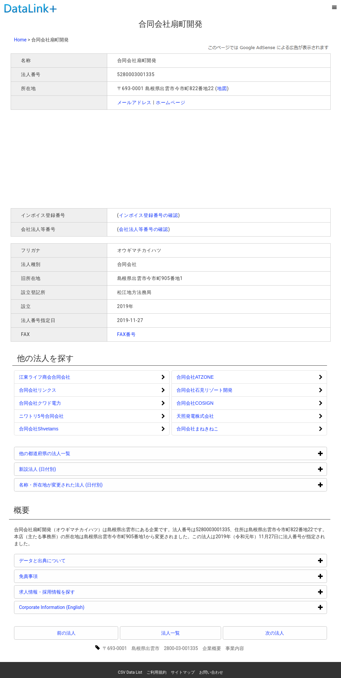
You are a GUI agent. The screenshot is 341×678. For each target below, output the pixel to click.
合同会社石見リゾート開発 (204, 390)
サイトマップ (183, 672)
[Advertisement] (107, 158)
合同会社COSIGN (194, 403)
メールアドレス (134, 102)
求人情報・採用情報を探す (72, 592)
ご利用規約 (157, 672)
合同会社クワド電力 (40, 403)
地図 (222, 88)
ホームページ (170, 102)
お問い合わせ (211, 672)
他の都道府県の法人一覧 (70, 453)
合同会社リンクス (37, 390)
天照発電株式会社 (195, 416)
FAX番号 (126, 334)
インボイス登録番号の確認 (148, 215)
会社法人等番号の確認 (143, 229)
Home (20, 39)
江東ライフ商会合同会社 (44, 377)
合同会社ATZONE (195, 377)
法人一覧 (170, 633)
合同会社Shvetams (38, 428)
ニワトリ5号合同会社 (41, 416)
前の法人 (66, 633)
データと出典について (67, 560)
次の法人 (274, 633)
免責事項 (53, 576)
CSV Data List (130, 672)
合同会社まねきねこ (197, 428)
